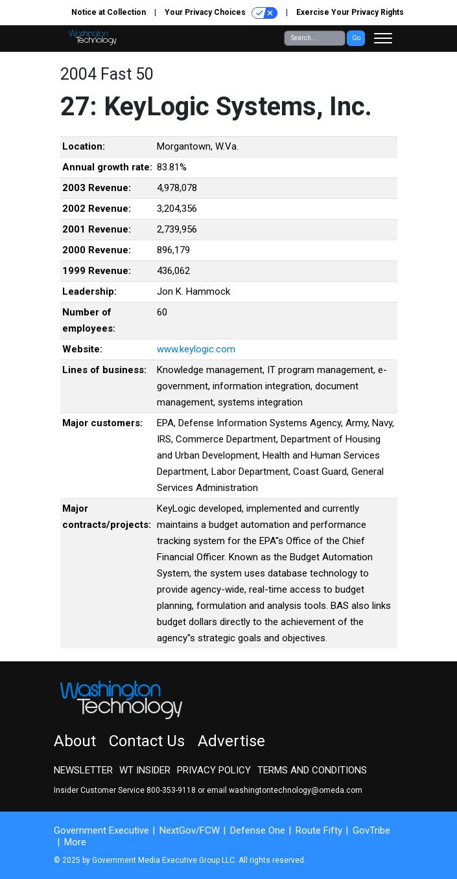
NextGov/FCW (189, 830)
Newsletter (83, 770)
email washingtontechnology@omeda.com (284, 790)
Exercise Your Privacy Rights (350, 12)
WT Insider (144, 770)
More (75, 842)
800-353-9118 (171, 790)
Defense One (257, 830)
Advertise (231, 741)
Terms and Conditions (312, 770)
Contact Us (147, 741)
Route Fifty (319, 830)
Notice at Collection (108, 12)
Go (356, 37)
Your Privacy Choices (221, 13)
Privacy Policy (214, 770)
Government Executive (101, 830)
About (75, 741)
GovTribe (371, 830)
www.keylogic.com (196, 349)
